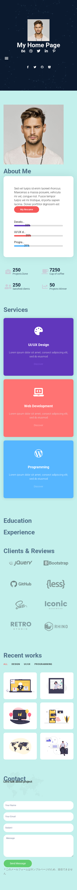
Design (16, 664)
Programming (43, 664)
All (6, 664)
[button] (6, 58)
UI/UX (27, 664)
